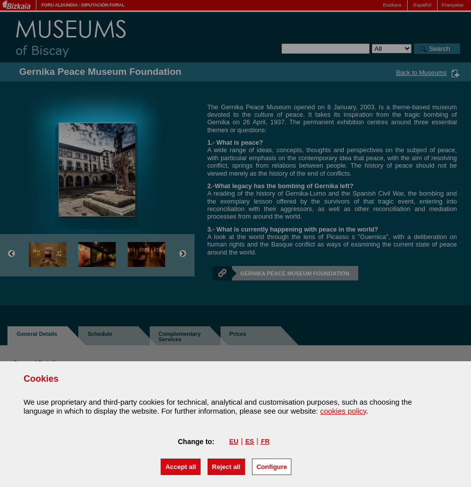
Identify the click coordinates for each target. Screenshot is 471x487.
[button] (180, 467)
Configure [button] (271, 467)
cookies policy (343, 411)
